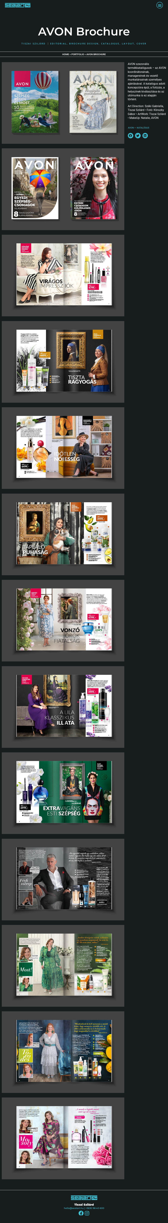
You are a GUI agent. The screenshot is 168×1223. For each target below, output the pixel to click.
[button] (159, 5)
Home (65, 54)
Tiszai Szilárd (84, 1205)
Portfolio (77, 54)
